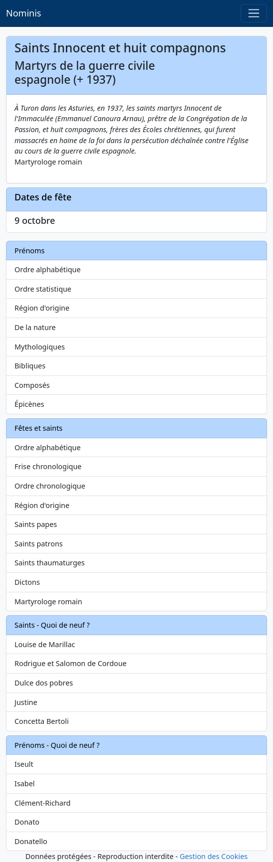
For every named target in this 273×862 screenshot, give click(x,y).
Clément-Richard (42, 803)
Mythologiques (39, 346)
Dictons (27, 582)
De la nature (35, 327)
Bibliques (29, 365)
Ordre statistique (42, 289)
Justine (25, 702)
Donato (26, 822)
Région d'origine (41, 308)
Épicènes (29, 404)
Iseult (23, 764)
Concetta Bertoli (41, 721)
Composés (32, 385)
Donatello (30, 841)
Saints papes (35, 524)
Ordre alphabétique (47, 269)
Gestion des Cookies (214, 856)
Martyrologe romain (48, 601)
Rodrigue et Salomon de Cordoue (70, 663)
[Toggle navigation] (254, 13)
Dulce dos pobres (43, 683)
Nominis (23, 13)
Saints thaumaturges (49, 562)
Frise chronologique (47, 466)
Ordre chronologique (49, 486)
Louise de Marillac (44, 644)
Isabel (24, 783)
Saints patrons (38, 543)
